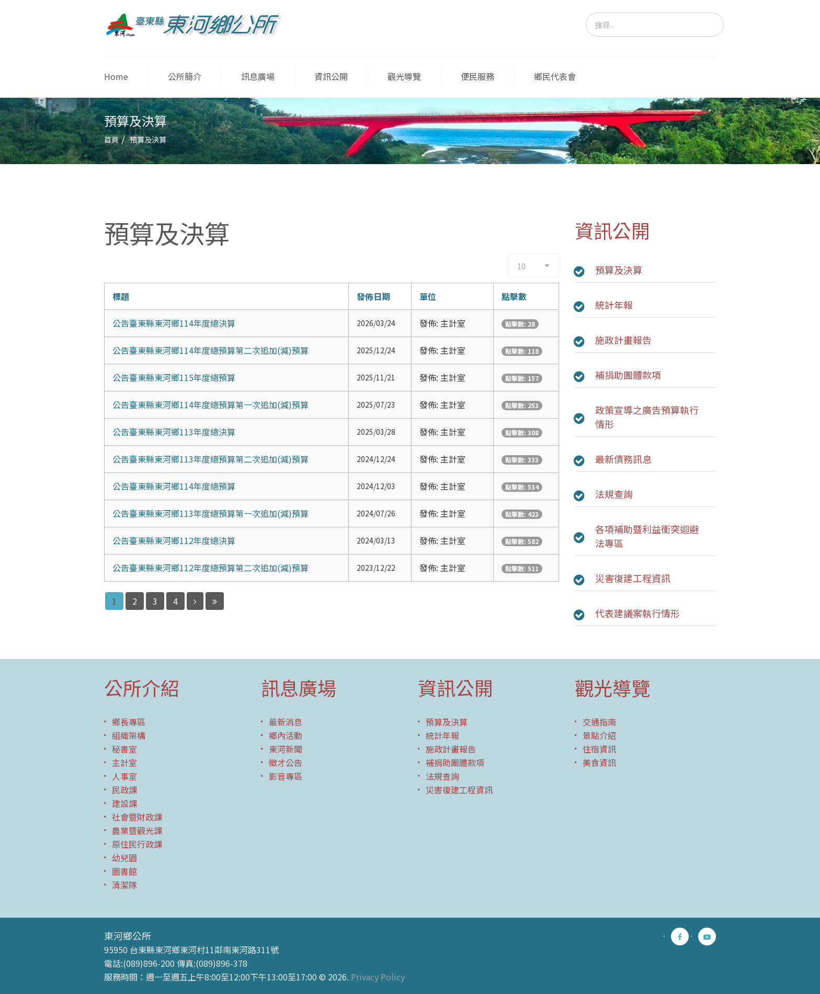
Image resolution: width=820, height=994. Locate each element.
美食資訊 (599, 762)
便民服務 (477, 76)
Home (116, 76)
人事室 (124, 776)
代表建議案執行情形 (637, 613)
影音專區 (285, 776)
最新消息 (285, 721)
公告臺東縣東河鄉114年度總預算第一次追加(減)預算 (210, 404)
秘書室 (124, 749)
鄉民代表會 (555, 76)
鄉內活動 (285, 735)
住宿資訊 (599, 749)
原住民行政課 (137, 844)
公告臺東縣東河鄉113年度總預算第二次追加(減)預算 (210, 459)
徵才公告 (285, 762)
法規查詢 (614, 494)
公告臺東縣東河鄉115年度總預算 (173, 377)
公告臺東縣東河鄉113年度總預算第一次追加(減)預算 (210, 513)
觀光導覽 (404, 76)
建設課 (124, 803)
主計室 (124, 762)
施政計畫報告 (623, 339)
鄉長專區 (128, 721)
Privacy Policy (378, 976)
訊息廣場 (258, 76)
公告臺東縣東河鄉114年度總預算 (173, 486)
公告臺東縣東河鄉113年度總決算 (173, 431)
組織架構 (128, 735)
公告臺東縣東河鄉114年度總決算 (173, 323)
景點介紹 (599, 735)
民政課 (124, 789)
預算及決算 (618, 269)
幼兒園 (124, 857)
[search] (655, 25)
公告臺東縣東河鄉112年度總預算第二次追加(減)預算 (210, 567)
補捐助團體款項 (628, 375)
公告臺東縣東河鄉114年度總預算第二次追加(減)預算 (210, 350)
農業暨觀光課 (137, 830)
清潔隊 (124, 885)
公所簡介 (184, 76)
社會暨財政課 (137, 817)
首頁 (111, 139)
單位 (427, 296)
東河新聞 (285, 749)
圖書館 (124, 871)
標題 (120, 296)
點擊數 (514, 296)
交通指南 (599, 721)
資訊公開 (331, 76)
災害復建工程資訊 (632, 578)
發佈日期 (373, 296)
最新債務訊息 (623, 459)
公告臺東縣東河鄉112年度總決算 (173, 540)
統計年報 (614, 304)
